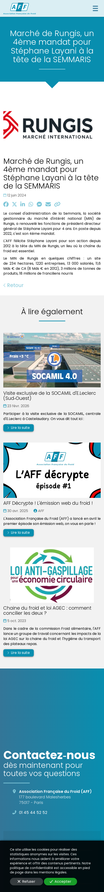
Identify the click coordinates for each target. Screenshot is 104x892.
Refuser (26, 881)
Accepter (60, 881)
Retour (13, 285)
